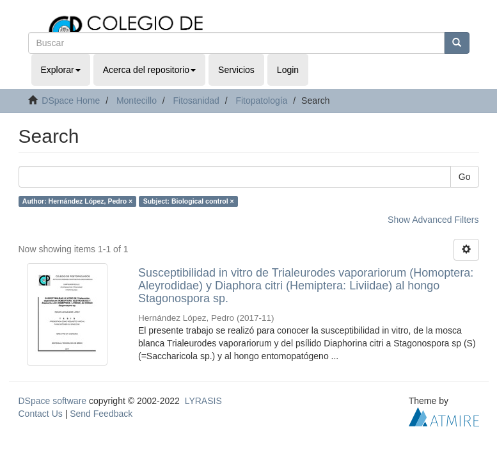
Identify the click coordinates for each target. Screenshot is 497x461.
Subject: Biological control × (188, 201)
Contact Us (41, 413)
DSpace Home (71, 100)
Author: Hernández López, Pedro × (77, 201)
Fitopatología (261, 100)
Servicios (236, 70)
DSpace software (53, 401)
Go (465, 177)
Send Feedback (101, 413)
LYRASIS (203, 401)
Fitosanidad (196, 100)
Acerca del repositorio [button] (149, 70)
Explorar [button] (61, 70)
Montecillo (136, 100)
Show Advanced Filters (433, 219)
